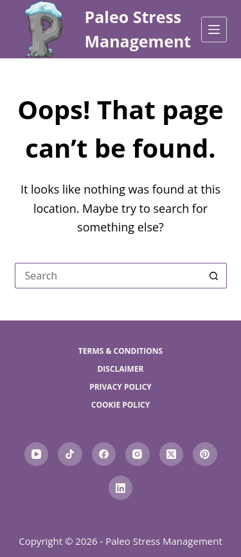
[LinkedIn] (121, 488)
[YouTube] (36, 454)
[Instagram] (137, 454)
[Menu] (214, 29)
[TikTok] (70, 454)
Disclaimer (120, 369)
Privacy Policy (120, 387)
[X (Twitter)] (171, 454)
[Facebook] (104, 454)
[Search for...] (108, 275)
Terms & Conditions (120, 351)
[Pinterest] (205, 454)
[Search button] (214, 275)
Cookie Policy (120, 405)
